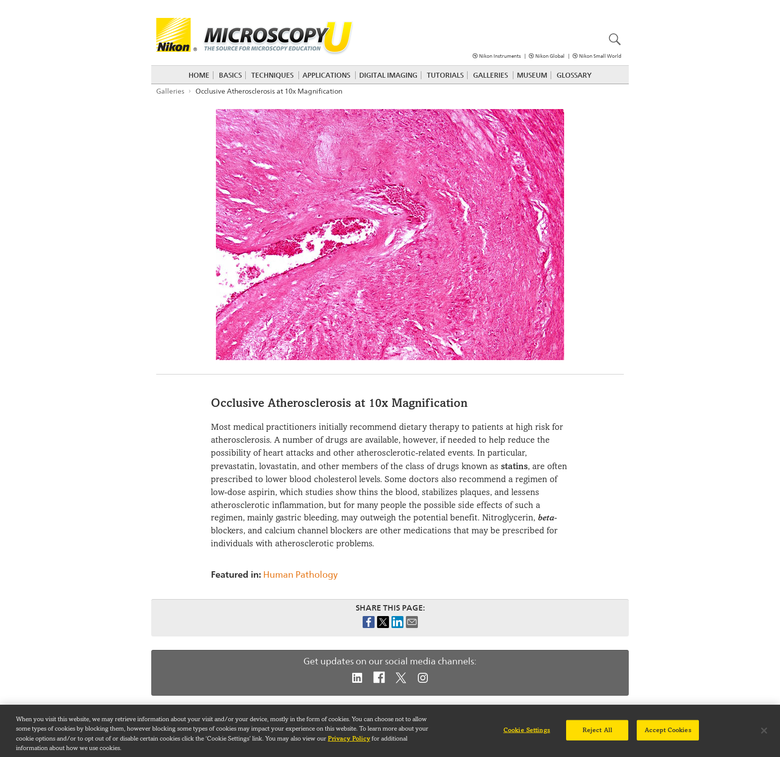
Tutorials (445, 75)
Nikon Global (550, 56)
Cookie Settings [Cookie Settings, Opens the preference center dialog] (526, 734)
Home (199, 75)
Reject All (597, 734)
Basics (230, 75)
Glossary (574, 75)
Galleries (490, 75)
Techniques (272, 75)
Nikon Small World (600, 56)
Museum (532, 75)
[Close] (764, 734)
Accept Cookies (668, 734)
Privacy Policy (349, 742)
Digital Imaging (388, 75)
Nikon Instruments (500, 56)
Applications (326, 75)
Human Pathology (300, 574)
